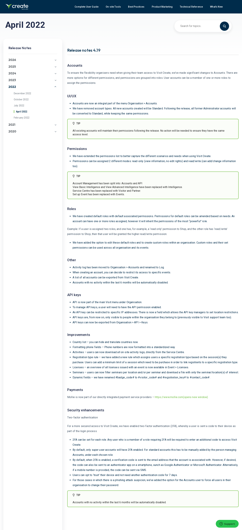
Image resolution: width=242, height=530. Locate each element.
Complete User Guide (87, 6)
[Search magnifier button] (226, 26)
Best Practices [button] (136, 6)
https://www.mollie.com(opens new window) (181, 397)
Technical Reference (191, 6)
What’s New (216, 6)
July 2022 (19, 105)
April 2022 (21, 111)
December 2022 (22, 93)
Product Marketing (162, 6)
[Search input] (201, 26)
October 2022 (21, 99)
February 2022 (21, 117)
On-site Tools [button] (113, 6)
